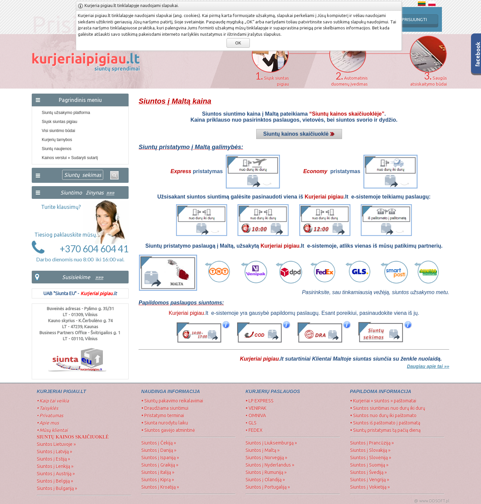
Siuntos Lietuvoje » (56, 444)
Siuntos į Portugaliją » (268, 487)
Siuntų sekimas (82, 175)
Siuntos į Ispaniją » (160, 457)
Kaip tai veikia (53, 400)
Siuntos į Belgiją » (55, 481)
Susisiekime (76, 277)
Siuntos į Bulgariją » (57, 488)
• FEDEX (254, 430)
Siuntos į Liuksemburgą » (271, 443)
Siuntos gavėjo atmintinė (168, 430)
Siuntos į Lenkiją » (55, 466)
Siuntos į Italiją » (157, 472)
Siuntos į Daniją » (158, 450)
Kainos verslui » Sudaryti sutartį (70, 157)
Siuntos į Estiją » (53, 459)
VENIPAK (256, 408)
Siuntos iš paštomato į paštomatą (385, 422)
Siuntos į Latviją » (54, 451)
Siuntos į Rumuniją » (266, 472)
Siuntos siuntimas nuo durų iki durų (387, 408)
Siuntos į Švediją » (368, 472)
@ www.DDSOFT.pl (431, 501)
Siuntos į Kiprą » (157, 479)
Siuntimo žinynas (87, 193)
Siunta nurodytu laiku (164, 422)
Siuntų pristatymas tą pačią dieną (385, 430)
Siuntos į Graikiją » (159, 465)
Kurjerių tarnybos (57, 139)
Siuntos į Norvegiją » (266, 457)
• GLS (251, 422)
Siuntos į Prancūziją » (372, 443)
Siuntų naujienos (56, 148)
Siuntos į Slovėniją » (370, 457)
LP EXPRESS (260, 400)
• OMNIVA (256, 415)
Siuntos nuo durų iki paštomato (383, 415)
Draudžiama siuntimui (164, 408)
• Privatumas (50, 415)
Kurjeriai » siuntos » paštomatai (383, 400)
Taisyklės (47, 408)
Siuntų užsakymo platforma (66, 112)
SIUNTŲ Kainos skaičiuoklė (73, 436)
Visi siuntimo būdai (58, 130)
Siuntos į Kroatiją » (160, 487)
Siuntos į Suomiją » (369, 465)
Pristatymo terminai (162, 415)
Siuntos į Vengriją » (369, 479)
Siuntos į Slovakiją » (370, 450)
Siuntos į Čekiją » (158, 443)
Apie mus (48, 422)
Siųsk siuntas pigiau (59, 121)
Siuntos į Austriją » (56, 473)
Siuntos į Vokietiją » (370, 487)
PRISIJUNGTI (414, 19)
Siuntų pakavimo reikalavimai (172, 400)
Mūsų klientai (53, 430)
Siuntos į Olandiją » (265, 479)
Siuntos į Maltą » (263, 450)
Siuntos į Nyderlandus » (270, 465)
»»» (99, 277)
